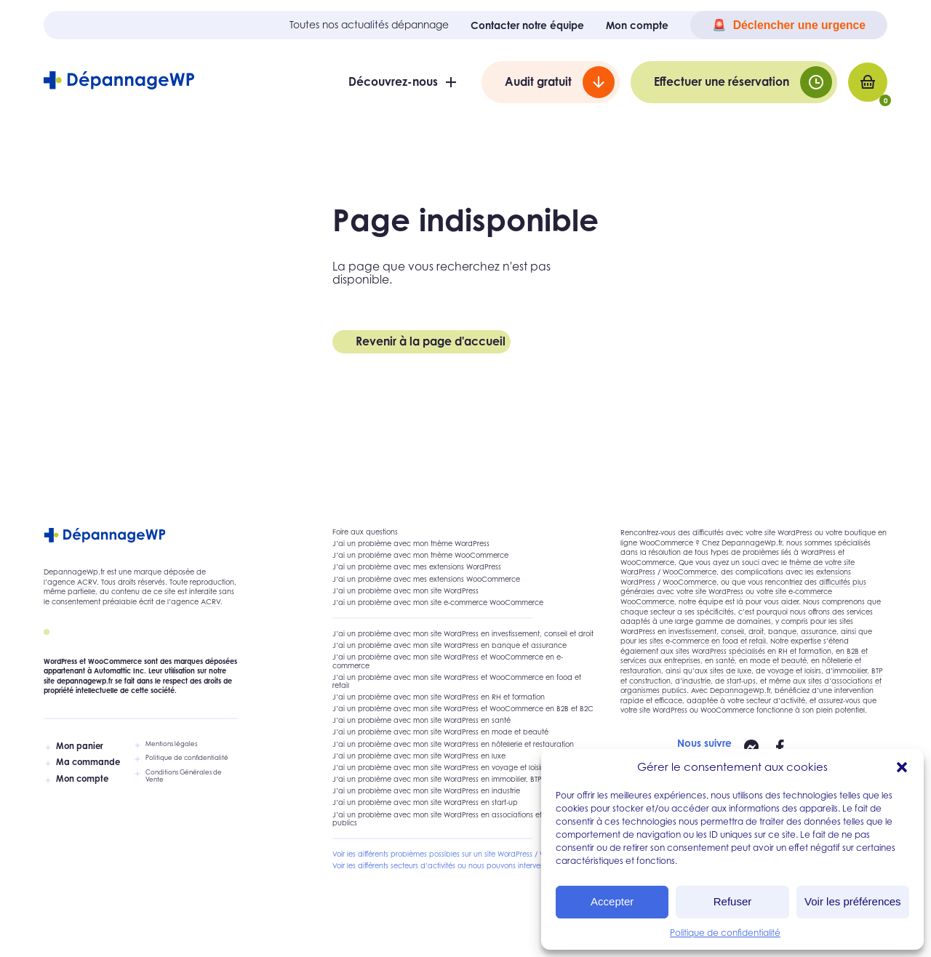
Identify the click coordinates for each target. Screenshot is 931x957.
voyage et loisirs (794, 671)
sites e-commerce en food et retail (708, 641)
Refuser (733, 901)
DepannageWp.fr (740, 690)
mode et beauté (778, 661)
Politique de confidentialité (725, 932)
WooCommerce (689, 572)
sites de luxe (730, 671)
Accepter (612, 901)
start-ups (741, 681)
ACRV (87, 582)
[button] (902, 767)
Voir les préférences (852, 901)
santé (725, 661)
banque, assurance (802, 632)
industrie (696, 681)
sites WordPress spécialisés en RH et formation (753, 651)
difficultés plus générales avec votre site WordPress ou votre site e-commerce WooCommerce (743, 592)
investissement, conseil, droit (716, 632)
